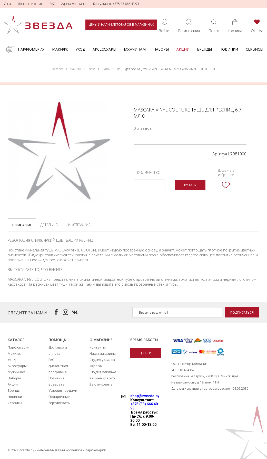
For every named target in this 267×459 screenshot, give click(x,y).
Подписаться (242, 312)
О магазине (101, 339)
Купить (190, 185)
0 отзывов (143, 128)
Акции (183, 49)
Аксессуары (104, 49)
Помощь (57, 339)
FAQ (52, 4)
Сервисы (254, 49)
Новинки (229, 49)
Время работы (144, 339)
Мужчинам (135, 49)
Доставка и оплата (31, 4)
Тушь (106, 69)
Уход (80, 49)
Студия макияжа (103, 372)
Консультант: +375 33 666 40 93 (116, 4)
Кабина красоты (103, 378)
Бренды (204, 49)
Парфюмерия (31, 49)
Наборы (161, 49)
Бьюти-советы (101, 384)
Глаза (91, 69)
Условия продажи (62, 390)
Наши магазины (103, 353)
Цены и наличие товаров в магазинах (121, 24)
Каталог (57, 69)
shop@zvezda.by (144, 396)
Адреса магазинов (74, 4)
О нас (8, 4)
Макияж (60, 49)
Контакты (98, 347)
